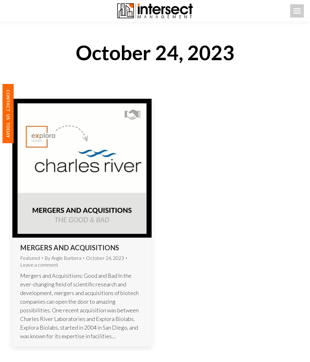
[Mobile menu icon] (297, 11)
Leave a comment (39, 265)
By (63, 258)
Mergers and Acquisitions (70, 247)
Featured (30, 258)
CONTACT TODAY (8, 113)
